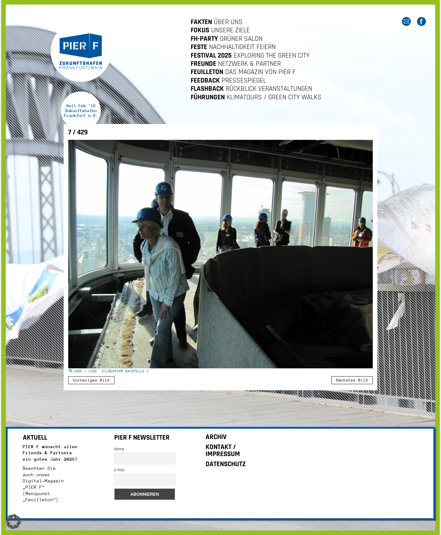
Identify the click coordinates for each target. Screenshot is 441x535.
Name (119, 449)
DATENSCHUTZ (226, 464)
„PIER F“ (34, 487)
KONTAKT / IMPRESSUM (223, 451)
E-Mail (119, 470)
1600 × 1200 (85, 371)
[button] (13, 521)
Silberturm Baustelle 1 (125, 371)
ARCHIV (216, 437)
